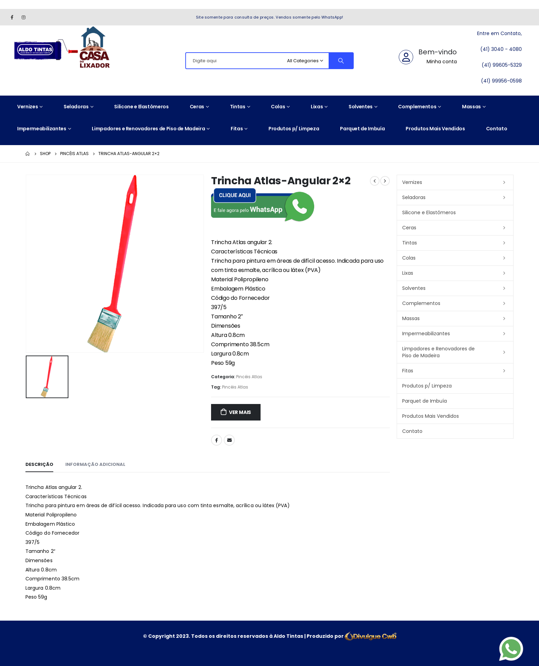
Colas (278, 106)
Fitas (237, 128)
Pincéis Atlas (249, 377)
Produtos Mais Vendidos (435, 128)
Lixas (317, 106)
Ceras (197, 106)
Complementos (417, 106)
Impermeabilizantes (41, 128)
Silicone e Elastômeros (141, 106)
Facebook (216, 440)
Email (229, 440)
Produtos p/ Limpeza (293, 128)
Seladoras (76, 106)
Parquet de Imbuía (362, 128)
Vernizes (27, 106)
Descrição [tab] (39, 464)
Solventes (361, 106)
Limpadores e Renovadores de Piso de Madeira (148, 128)
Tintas (237, 106)
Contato (496, 128)
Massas (471, 106)
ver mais (240, 412)
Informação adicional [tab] (95, 464)
